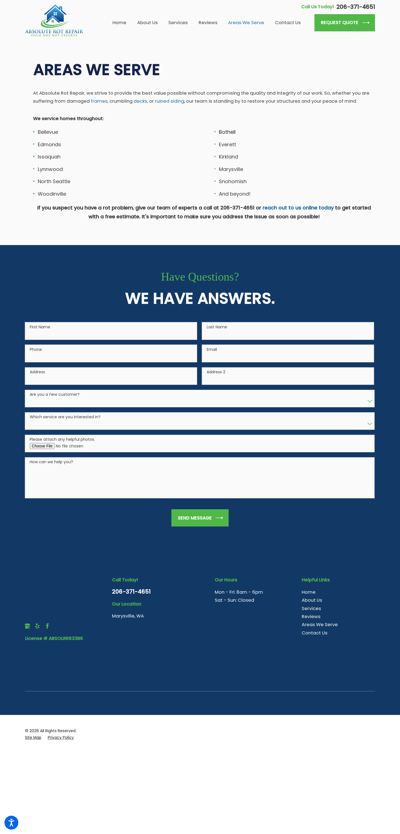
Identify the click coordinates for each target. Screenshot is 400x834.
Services (311, 608)
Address (37, 381)
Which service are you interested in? (65, 426)
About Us (312, 600)
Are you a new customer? (55, 403)
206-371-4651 (355, 7)
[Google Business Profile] (27, 626)
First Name (40, 336)
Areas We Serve (320, 624)
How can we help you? (51, 471)
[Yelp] (37, 626)
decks (140, 101)
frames (99, 101)
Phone (36, 358)
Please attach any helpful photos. (62, 448)
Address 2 (216, 381)
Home (309, 592)
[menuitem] (122, 22)
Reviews (311, 616)
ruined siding (169, 101)
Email (212, 358)
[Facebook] (47, 626)
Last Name (217, 336)
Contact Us (315, 633)
